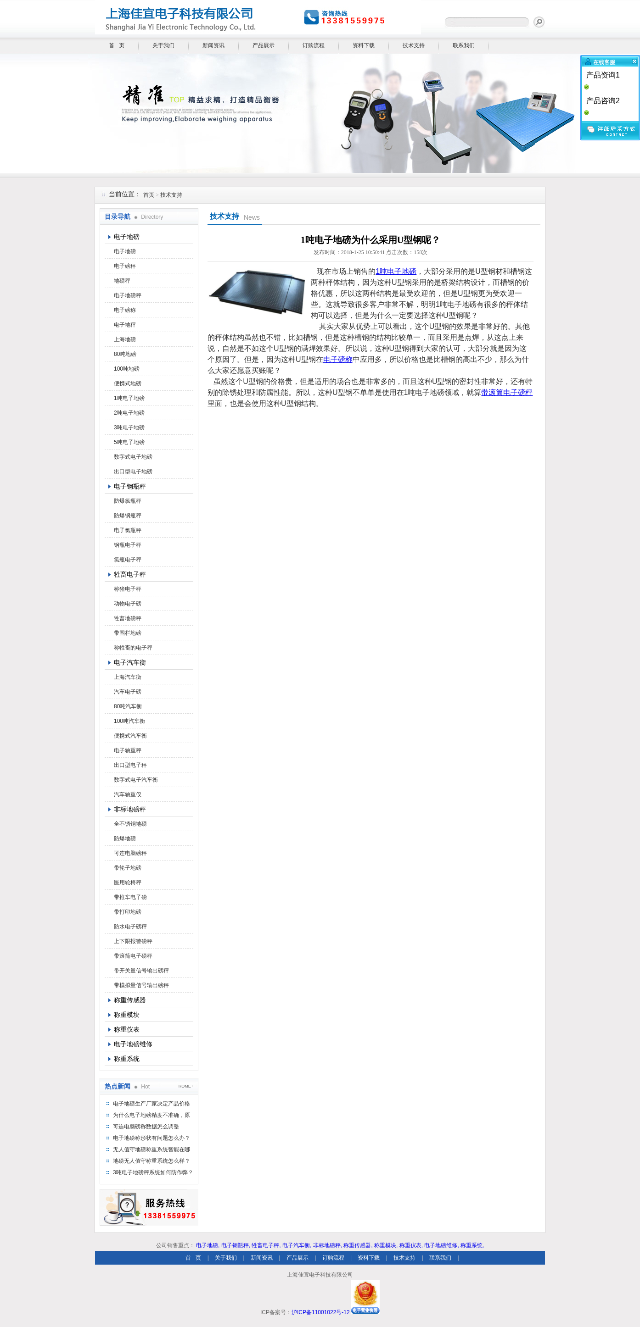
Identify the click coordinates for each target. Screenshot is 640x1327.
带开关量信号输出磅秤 (141, 970)
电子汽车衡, (296, 1245)
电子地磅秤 (127, 295)
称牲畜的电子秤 (133, 647)
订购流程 (314, 45)
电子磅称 (125, 310)
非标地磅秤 (130, 809)
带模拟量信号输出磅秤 (141, 985)
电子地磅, (207, 1245)
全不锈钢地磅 (130, 824)
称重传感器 (130, 1000)
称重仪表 (127, 1029)
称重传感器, (357, 1245)
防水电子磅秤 (130, 926)
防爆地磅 (125, 838)
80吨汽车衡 (128, 706)
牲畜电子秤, (266, 1245)
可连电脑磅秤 (130, 853)
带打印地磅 (127, 912)
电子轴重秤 (127, 750)
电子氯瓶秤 (127, 530)
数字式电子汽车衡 (136, 780)
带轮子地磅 (127, 868)
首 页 (116, 45)
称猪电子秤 (127, 589)
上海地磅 (125, 339)
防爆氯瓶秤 (127, 501)
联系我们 (464, 45)
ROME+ (186, 1086)
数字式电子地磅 (133, 457)
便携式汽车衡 (130, 736)
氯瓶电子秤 (127, 559)
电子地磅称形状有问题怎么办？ (151, 1138)
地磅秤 (122, 281)
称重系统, (472, 1245)
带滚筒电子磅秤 (133, 956)
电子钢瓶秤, (235, 1245)
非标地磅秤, (327, 1245)
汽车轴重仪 (127, 794)
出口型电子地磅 (133, 471)
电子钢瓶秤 (130, 486)
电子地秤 (125, 325)
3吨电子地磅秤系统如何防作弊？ (153, 1172)
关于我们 (163, 45)
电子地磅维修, (441, 1245)
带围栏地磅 (127, 633)
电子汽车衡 (130, 662)
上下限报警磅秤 (133, 941)
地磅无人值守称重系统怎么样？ (151, 1161)
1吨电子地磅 (129, 398)
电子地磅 (127, 236)
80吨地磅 (125, 354)
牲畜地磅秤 (127, 618)
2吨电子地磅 (129, 413)
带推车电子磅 (130, 897)
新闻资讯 (213, 45)
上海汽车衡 (127, 677)
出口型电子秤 (130, 765)
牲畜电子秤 (130, 574)
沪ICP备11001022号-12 (321, 1312)
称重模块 (127, 1014)
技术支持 (414, 45)
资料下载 (364, 45)
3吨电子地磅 (129, 427)
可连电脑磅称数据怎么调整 (146, 1126)
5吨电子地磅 (129, 442)
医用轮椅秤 (127, 882)
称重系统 (127, 1058)
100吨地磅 (127, 369)
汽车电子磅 (127, 691)
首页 (148, 195)
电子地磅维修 (133, 1044)
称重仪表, (411, 1245)
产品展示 (264, 45)
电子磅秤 (125, 266)
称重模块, (386, 1245)
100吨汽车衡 (129, 721)
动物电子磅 (127, 603)
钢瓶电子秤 (127, 545)
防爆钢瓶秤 (127, 515)
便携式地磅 (127, 383)
